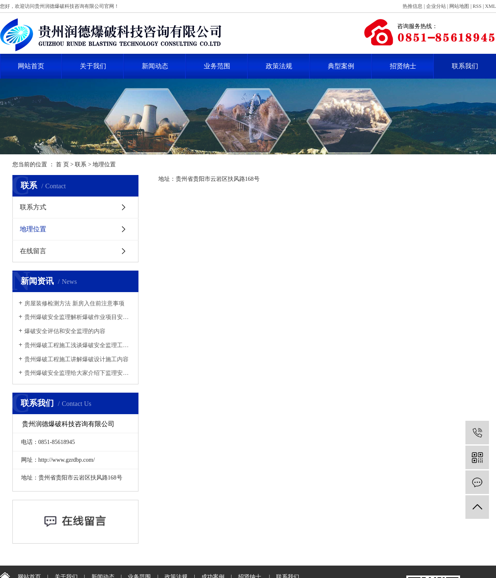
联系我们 (465, 66)
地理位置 (33, 229)
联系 (80, 164)
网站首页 (31, 66)
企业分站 (436, 6)
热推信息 (412, 6)
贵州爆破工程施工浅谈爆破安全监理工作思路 (78, 345)
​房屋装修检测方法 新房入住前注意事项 (74, 303)
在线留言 (33, 250)
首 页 (62, 164)
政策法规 (279, 66)
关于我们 (93, 66)
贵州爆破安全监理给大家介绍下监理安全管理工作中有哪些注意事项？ (78, 373)
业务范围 (217, 66)
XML (490, 6)
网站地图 (459, 6)
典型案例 (341, 66)
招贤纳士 (403, 66)
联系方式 (33, 207)
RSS (477, 6)
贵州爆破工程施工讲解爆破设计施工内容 (76, 359)
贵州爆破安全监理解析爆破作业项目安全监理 (78, 317)
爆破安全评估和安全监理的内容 (64, 331)
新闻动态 (155, 66)
